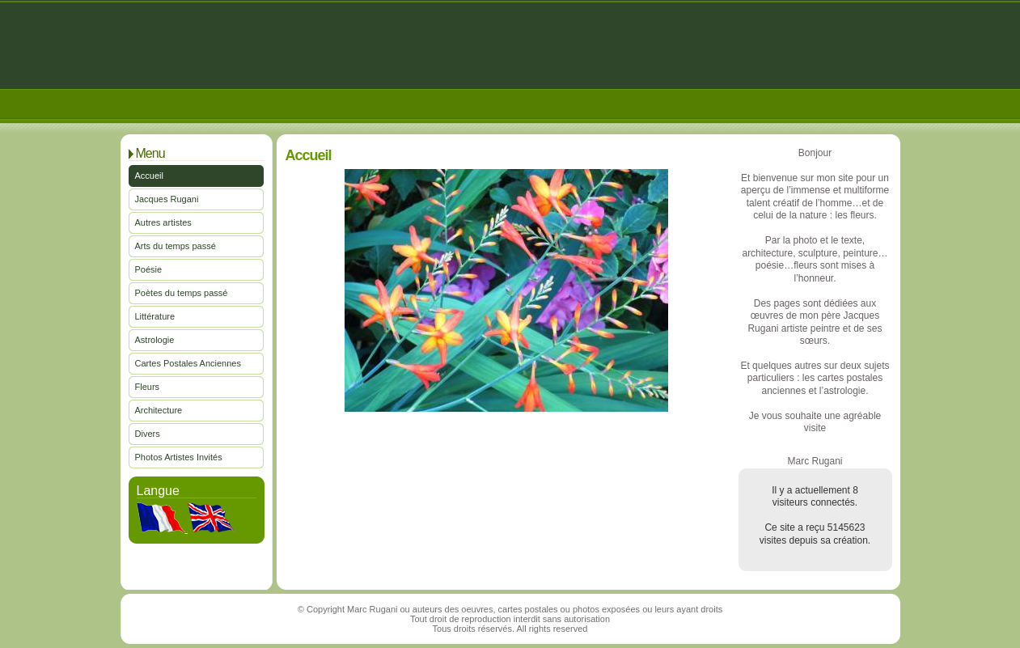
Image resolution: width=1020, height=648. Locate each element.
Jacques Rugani (167, 199)
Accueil (149, 175)
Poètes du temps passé (181, 293)
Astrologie (155, 340)
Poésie (149, 269)
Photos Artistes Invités (178, 457)
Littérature (155, 316)
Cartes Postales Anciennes (188, 363)
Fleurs (147, 387)
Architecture (159, 410)
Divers (147, 433)
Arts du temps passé (175, 246)
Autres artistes (163, 222)
